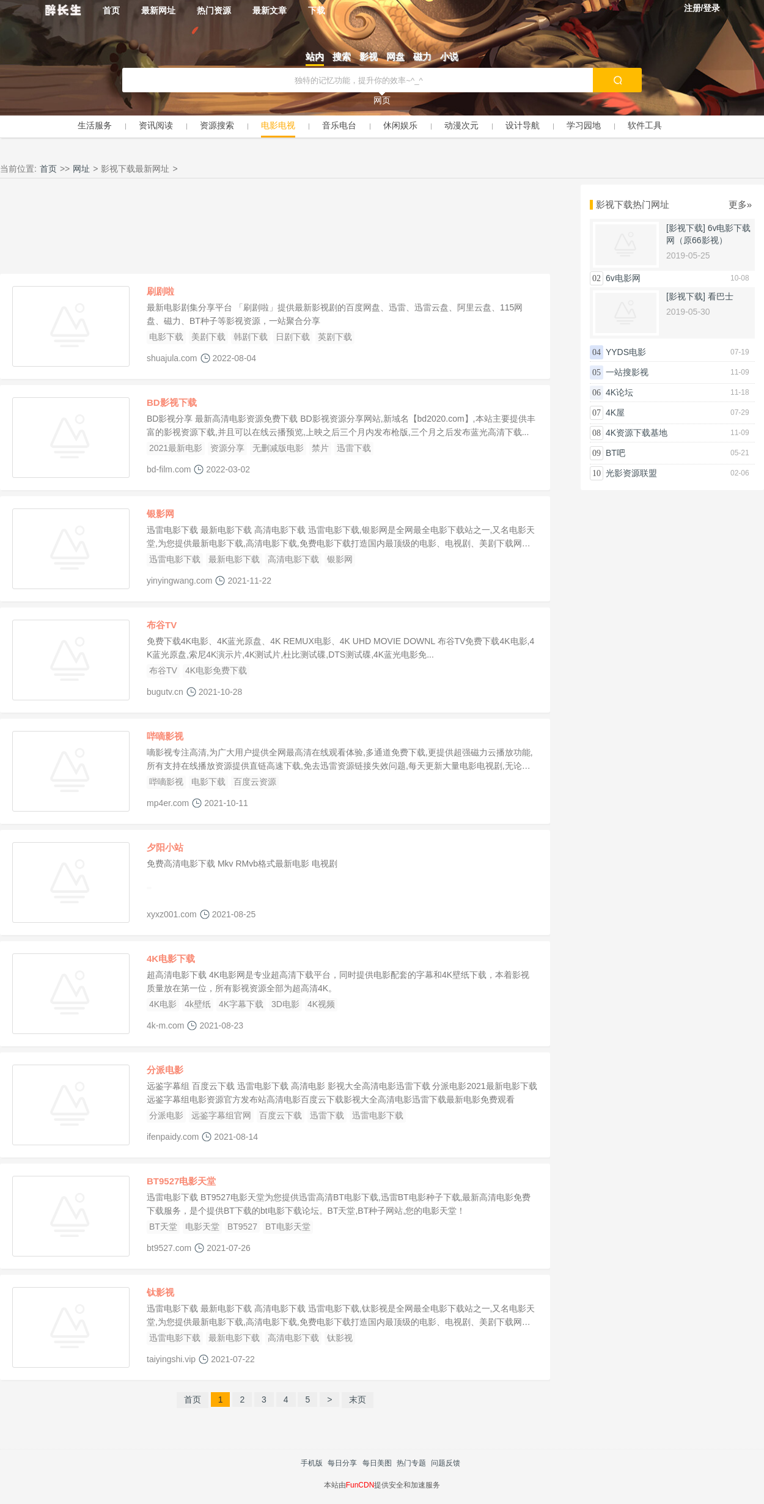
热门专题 (411, 1463)
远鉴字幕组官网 (221, 1115)
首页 (111, 10)
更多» (740, 204)
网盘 (395, 56)
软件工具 (645, 125)
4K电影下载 (171, 958)
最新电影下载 (234, 559)
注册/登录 (702, 8)
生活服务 (95, 125)
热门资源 (214, 10)
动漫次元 (461, 125)
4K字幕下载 (241, 1004)
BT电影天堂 (287, 1226)
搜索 (341, 56)
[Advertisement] (275, 229)
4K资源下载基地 (636, 433)
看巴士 (720, 296)
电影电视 (278, 125)
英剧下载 (335, 337)
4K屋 (615, 412)
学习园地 (584, 125)
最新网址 (158, 10)
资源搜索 (217, 125)
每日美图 (377, 1463)
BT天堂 (163, 1226)
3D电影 (285, 1004)
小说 (449, 56)
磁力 (422, 56)
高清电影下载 (293, 559)
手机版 (312, 1463)
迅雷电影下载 (174, 559)
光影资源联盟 (631, 473)
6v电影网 (623, 278)
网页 (382, 100)
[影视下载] (685, 228)
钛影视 (160, 1292)
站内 (315, 56)
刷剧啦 (160, 291)
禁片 (320, 448)
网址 (81, 169)
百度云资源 (254, 782)
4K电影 (163, 1004)
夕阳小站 (165, 847)
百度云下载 (280, 1115)
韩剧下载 (250, 337)
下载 (316, 10)
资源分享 (227, 448)
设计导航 (522, 125)
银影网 (160, 513)
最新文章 (269, 10)
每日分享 (342, 1463)
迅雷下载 (354, 448)
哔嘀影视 (165, 736)
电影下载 (166, 337)
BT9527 (242, 1226)
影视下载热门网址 (632, 204)
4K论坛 (619, 392)
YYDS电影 (626, 352)
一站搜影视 (627, 372)
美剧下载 (208, 337)
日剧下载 (293, 337)
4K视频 (321, 1004)
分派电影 (165, 1070)
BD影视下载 (172, 402)
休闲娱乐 (400, 125)
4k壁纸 (198, 1004)
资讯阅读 (156, 125)
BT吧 (615, 453)
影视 (368, 56)
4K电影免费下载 (216, 670)
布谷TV (162, 625)
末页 (357, 1399)
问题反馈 (445, 1463)
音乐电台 (339, 125)
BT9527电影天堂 (181, 1181)
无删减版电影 (278, 448)
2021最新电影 (175, 448)
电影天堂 (202, 1226)
